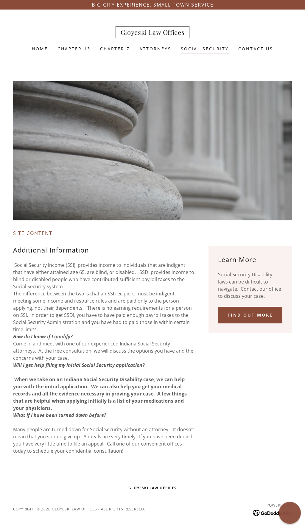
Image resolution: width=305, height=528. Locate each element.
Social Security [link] (205, 49)
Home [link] (40, 49)
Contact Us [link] (255, 49)
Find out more (250, 315)
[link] (153, 33)
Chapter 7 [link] (115, 49)
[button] (289, 512)
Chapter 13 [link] (74, 49)
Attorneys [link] (155, 49)
